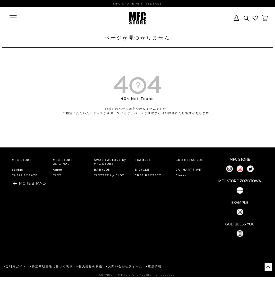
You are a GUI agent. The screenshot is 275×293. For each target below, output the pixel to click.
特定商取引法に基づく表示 (52, 266)
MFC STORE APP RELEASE (137, 3)
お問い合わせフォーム (125, 266)
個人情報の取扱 (90, 266)
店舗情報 (155, 266)
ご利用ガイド (16, 266)
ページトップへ (268, 267)
